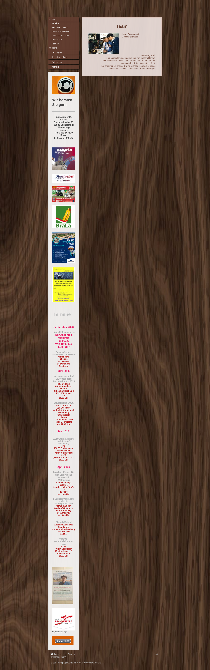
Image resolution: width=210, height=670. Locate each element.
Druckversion (59, 654)
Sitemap (71, 654)
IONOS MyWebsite (85, 663)
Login (156, 654)
